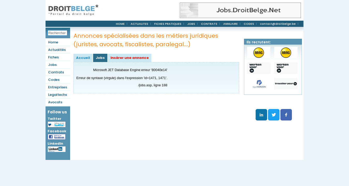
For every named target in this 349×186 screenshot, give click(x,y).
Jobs (52, 64)
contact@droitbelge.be (278, 24)
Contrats (56, 72)
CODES (249, 24)
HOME (120, 24)
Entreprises (57, 87)
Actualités (57, 49)
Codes (54, 79)
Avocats (55, 102)
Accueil (83, 57)
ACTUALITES (139, 24)
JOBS (191, 24)
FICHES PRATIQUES (167, 24)
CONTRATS (209, 24)
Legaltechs (57, 94)
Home (53, 42)
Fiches (53, 57)
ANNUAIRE (230, 24)
